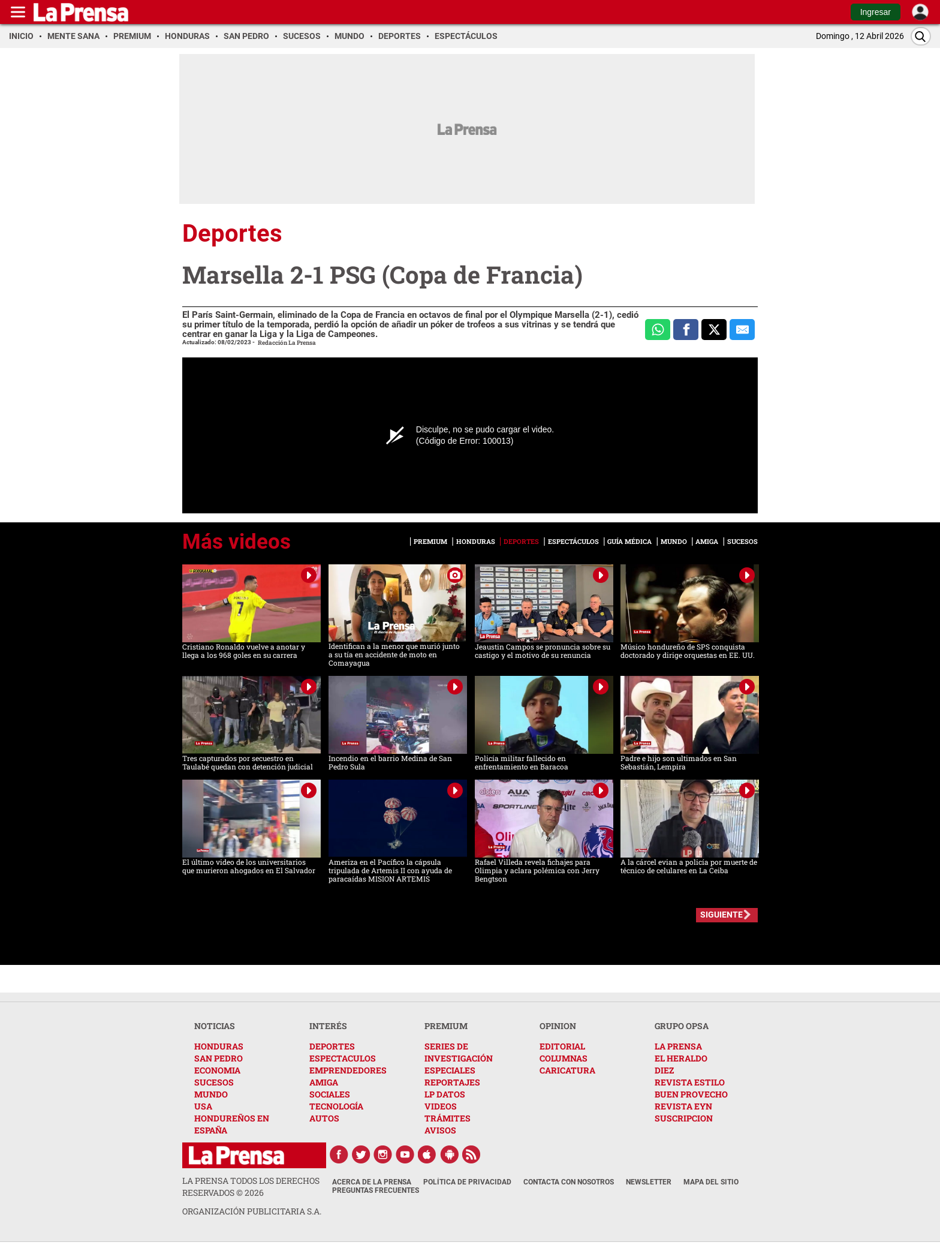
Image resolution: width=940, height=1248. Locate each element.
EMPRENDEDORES (348, 1070)
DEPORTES (332, 1046)
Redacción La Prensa (287, 343)
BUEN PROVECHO (691, 1094)
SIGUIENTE (721, 914)
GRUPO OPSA (682, 1026)
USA (203, 1106)
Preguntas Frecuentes (375, 1190)
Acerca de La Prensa (371, 1182)
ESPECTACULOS (342, 1058)
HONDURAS (218, 1046)
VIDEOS (440, 1106)
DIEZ (664, 1070)
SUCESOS (214, 1082)
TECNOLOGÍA (336, 1106)
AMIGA (323, 1082)
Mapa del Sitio (711, 1182)
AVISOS (440, 1130)
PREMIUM (446, 1026)
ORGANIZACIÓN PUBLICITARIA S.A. (251, 1211)
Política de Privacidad (467, 1182)
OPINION (558, 1026)
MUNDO (211, 1094)
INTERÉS (328, 1026)
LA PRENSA (678, 1046)
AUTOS (324, 1118)
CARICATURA (567, 1070)
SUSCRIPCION (684, 1118)
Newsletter (648, 1182)
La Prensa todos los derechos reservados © (251, 1186)
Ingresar (875, 12)
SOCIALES (329, 1094)
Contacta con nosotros (568, 1182)
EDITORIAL (562, 1046)
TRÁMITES (447, 1118)
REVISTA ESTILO (690, 1082)
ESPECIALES (449, 1070)
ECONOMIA (217, 1070)
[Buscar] (921, 36)
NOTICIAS (214, 1026)
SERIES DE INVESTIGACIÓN (458, 1052)
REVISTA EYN (683, 1106)
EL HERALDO (681, 1058)
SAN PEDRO (218, 1058)
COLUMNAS (564, 1058)
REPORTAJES (452, 1082)
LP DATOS (444, 1094)
